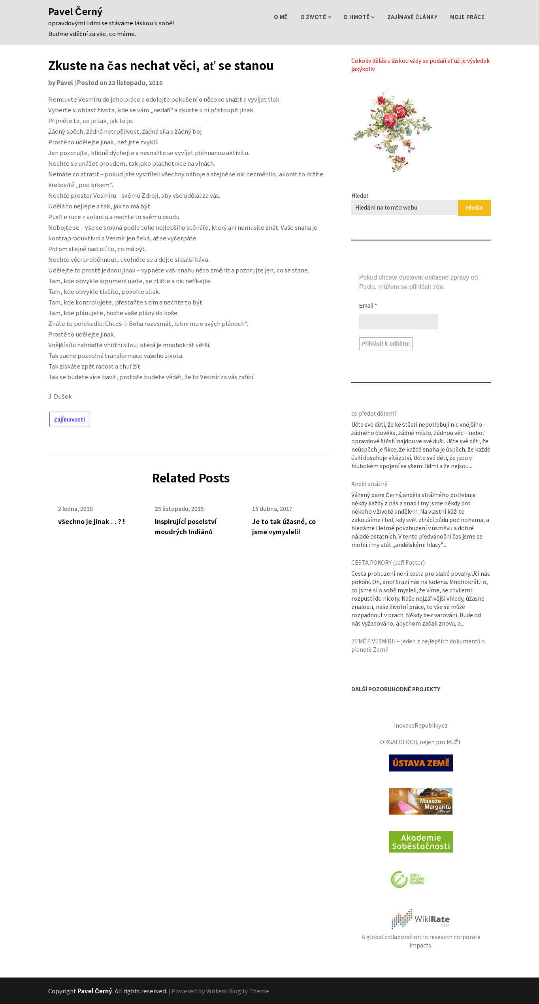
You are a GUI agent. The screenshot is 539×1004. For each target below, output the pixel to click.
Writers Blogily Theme (237, 991)
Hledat (360, 195)
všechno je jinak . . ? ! (91, 521)
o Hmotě (356, 17)
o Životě (313, 17)
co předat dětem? (374, 413)
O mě (281, 17)
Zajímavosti (69, 419)
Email (368, 305)
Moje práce (467, 17)
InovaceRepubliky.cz (421, 725)
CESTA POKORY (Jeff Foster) (388, 562)
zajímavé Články (412, 17)
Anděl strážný (369, 484)
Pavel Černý (75, 11)
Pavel (65, 82)
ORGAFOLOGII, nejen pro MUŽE (421, 742)
